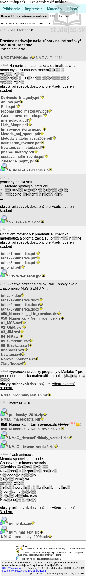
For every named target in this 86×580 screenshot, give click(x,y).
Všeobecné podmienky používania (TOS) (18, 569)
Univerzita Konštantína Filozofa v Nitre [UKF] (26, 23)
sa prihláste (16, 49)
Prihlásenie (11, 8)
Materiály (54, 8)
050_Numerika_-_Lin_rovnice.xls (29, 424)
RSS (4, 568)
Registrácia (33, 8)
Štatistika (41, 570)
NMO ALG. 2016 (31, 58)
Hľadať (72, 8)
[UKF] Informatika (59, 16)
